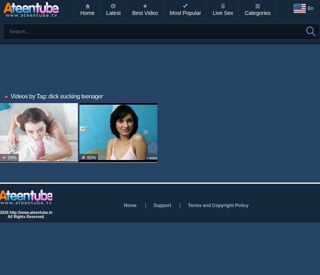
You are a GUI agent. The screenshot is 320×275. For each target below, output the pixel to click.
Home (87, 13)
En (304, 9)
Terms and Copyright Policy (218, 205)
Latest (113, 13)
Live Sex (223, 13)
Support (162, 205)
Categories (258, 13)
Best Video (145, 13)
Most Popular (185, 13)
